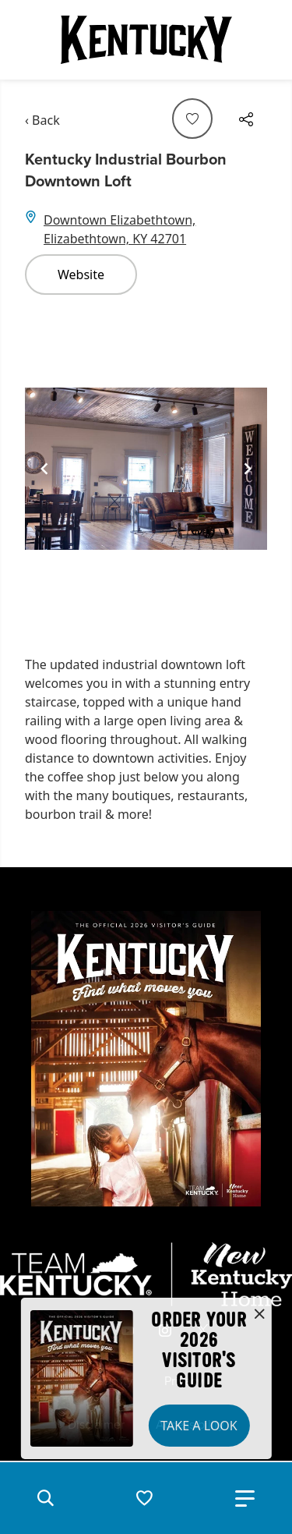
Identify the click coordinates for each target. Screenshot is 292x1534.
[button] (45, 1498)
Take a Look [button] (198, 1425)
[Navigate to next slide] (247, 468)
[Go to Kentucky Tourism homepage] (146, 40)
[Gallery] (146, 469)
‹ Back (42, 120)
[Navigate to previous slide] (44, 468)
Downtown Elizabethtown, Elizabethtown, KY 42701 (119, 229)
